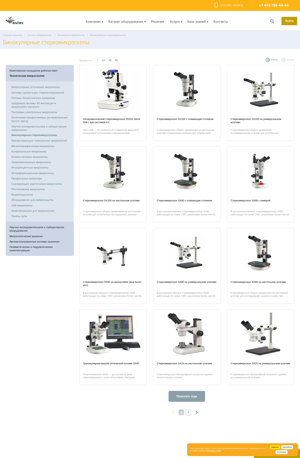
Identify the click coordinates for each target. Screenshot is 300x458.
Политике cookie (214, 451)
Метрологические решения (26, 236)
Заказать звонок (229, 5)
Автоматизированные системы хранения (35, 241)
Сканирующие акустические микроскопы (36, 183)
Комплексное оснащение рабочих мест (34, 70)
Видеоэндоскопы (22, 194)
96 (116, 60)
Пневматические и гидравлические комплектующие (31, 248)
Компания (93, 22)
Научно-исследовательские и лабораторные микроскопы (38, 128)
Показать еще (186, 396)
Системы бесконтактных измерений (33, 97)
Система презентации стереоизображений (37, 92)
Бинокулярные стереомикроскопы (34, 135)
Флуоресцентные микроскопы (30, 167)
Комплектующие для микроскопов (32, 210)
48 (109, 60)
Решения (157, 22)
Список (274, 60)
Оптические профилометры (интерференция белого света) (39, 119)
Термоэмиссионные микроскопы (31, 162)
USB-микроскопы (22, 205)
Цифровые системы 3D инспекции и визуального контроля (33, 105)
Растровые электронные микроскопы (34, 112)
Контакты (221, 22)
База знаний (196, 22)
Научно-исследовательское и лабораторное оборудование (37, 229)
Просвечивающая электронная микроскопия (39, 140)
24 (103, 60)
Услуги (174, 22)
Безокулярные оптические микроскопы (35, 87)
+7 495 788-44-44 (274, 5)
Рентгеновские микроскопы (28, 189)
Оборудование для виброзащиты (32, 199)
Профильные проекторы (26, 178)
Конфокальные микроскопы (28, 151)
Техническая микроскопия (27, 75)
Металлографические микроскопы (32, 146)
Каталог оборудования (125, 22)
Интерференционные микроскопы (32, 173)
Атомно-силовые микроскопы (29, 156)
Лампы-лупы (19, 216)
